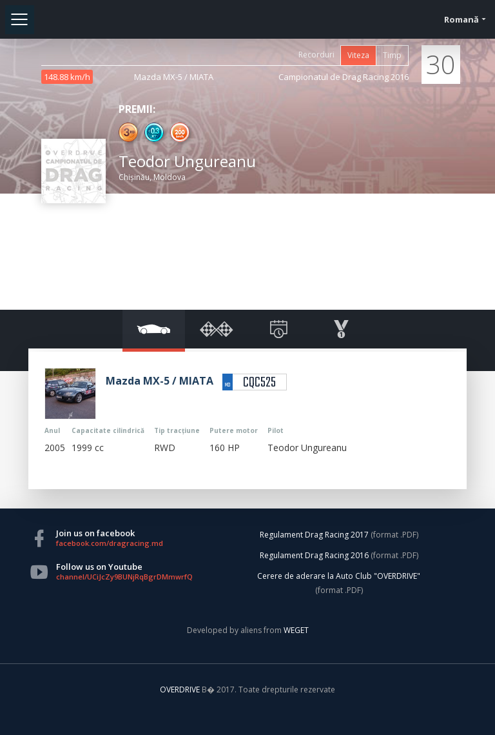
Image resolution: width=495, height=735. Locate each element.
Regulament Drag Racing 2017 (314, 534)
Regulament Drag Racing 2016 (314, 555)
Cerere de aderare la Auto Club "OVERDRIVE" (338, 575)
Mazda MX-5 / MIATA (173, 77)
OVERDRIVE (181, 689)
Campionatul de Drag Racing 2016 (343, 77)
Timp (392, 55)
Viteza (358, 55)
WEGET (296, 630)
